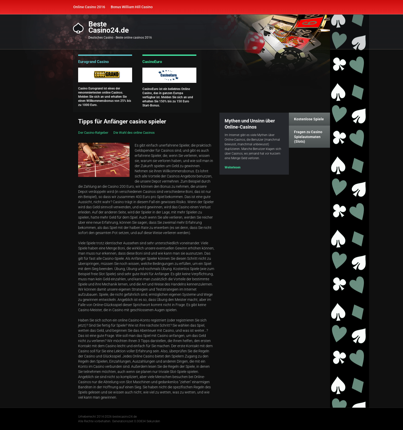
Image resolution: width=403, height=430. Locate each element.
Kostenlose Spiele (309, 119)
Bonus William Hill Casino (132, 7)
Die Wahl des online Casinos (134, 133)
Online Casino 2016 (89, 7)
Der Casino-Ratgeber (93, 133)
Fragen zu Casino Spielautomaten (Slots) (308, 136)
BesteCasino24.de (108, 27)
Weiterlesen (233, 167)
